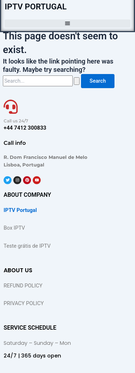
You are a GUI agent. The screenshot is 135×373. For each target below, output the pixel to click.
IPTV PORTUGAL (36, 7)
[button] (67, 23)
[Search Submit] (77, 81)
